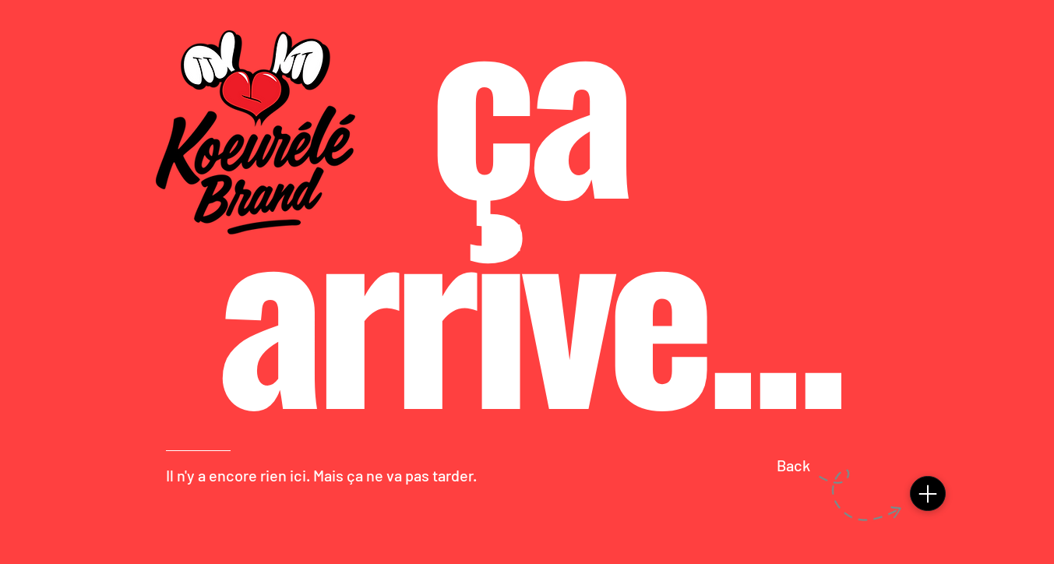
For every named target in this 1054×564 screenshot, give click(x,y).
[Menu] (928, 493)
